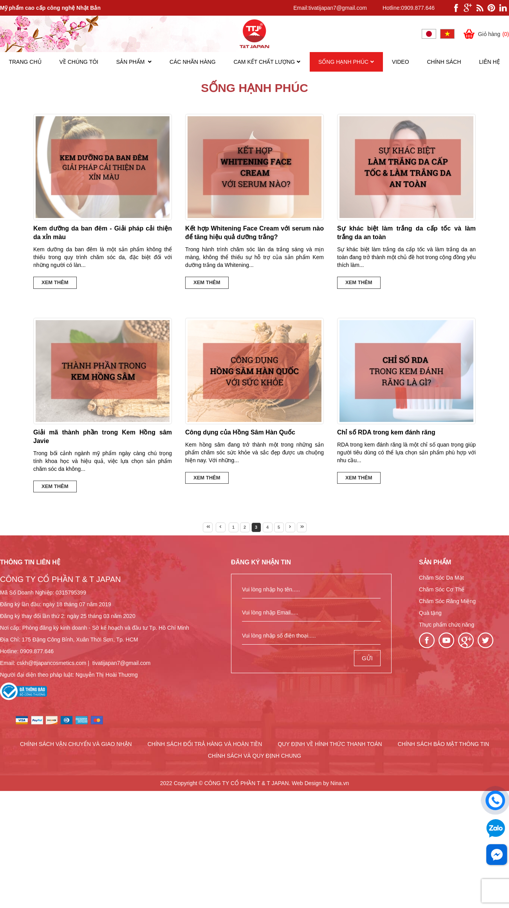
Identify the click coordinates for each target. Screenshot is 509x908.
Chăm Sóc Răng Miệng (447, 601)
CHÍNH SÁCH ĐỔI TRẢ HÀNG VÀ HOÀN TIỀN (205, 744)
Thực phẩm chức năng (446, 625)
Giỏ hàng (485, 34)
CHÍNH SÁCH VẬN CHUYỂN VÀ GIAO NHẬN (76, 744)
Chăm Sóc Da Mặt (441, 578)
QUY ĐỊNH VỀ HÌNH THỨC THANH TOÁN (330, 744)
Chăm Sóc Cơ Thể (441, 589)
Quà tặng (430, 613)
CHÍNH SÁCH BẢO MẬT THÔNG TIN (443, 744)
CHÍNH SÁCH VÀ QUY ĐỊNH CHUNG (254, 756)
